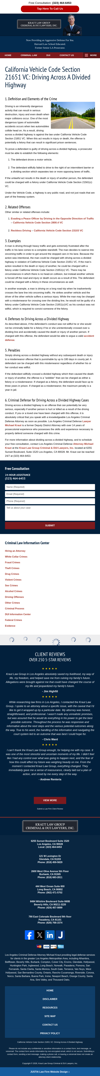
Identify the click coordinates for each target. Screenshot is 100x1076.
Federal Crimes (13, 620)
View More (50, 800)
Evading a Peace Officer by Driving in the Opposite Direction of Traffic (52, 218)
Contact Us (67, 55)
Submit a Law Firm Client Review (50, 809)
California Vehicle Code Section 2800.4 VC (38, 222)
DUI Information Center (18, 614)
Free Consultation (17, 468)
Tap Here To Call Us (50, 8)
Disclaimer (50, 999)
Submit (50, 525)
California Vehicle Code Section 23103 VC (58, 230)
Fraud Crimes (12, 562)
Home (8, 55)
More (93, 55)
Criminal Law (29, 55)
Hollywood (89, 962)
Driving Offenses (14, 597)
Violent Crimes (13, 579)
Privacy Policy (50, 1033)
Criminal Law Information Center (27, 542)
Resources (49, 1007)
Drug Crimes (12, 574)
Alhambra (84, 958)
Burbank (35, 962)
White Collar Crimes (16, 556)
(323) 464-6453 (15, 478)
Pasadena (69, 965)
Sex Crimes (11, 585)
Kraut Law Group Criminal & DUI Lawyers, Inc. (46, 448)
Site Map (50, 1016)
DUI (48, 55)
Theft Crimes (12, 568)
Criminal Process (14, 608)
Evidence (10, 626)
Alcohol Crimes (13, 591)
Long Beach (46, 965)
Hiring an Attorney (15, 551)
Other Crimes (12, 603)
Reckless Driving (21, 230)
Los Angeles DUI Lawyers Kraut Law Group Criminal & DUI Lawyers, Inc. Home (39, 21)
